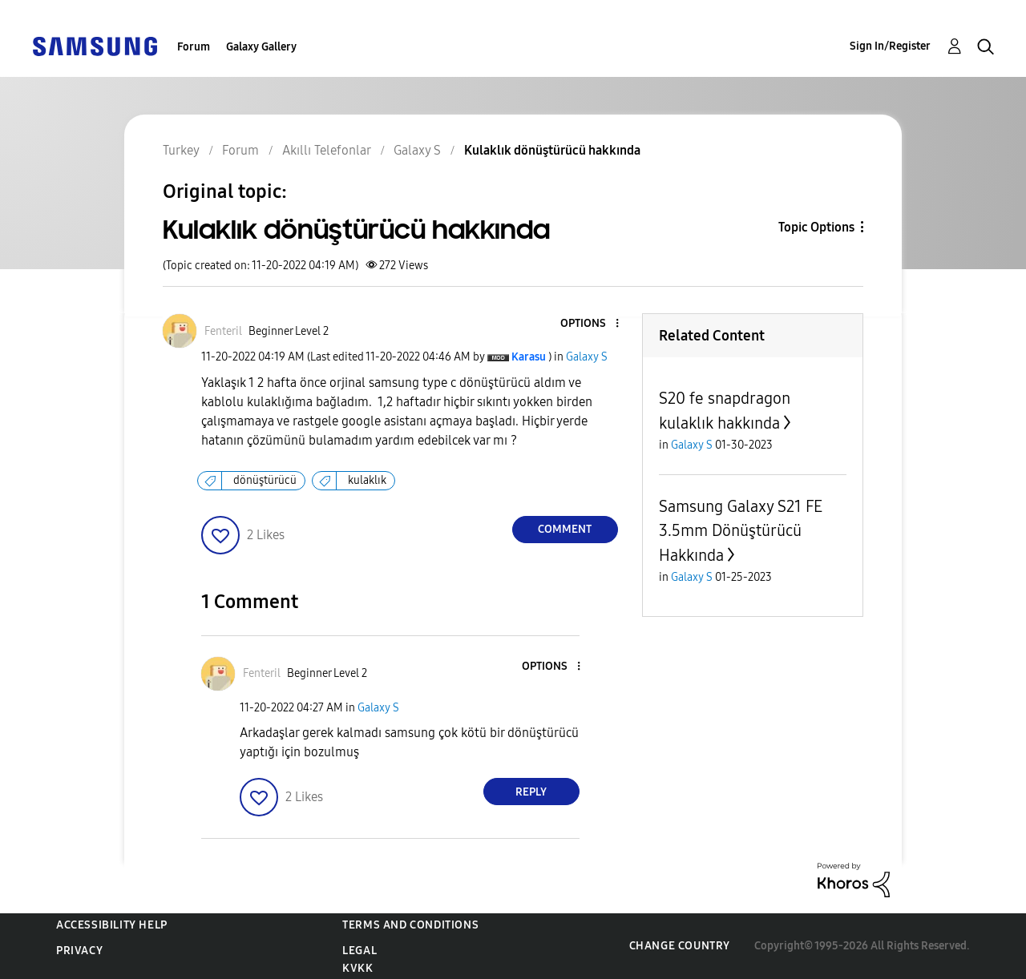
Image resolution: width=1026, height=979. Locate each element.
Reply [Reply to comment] (531, 792)
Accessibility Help (112, 925)
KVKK (357, 968)
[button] (590, 324)
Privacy (79, 950)
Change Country (679, 946)
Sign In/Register (890, 46)
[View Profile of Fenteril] (223, 331)
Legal (359, 950)
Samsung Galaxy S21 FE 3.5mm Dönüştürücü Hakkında (740, 531)
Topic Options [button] (816, 227)
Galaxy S (587, 357)
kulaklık (367, 480)
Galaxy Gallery (261, 47)
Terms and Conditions (410, 925)
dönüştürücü (265, 480)
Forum (193, 47)
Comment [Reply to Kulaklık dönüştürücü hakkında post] (565, 529)
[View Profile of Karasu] (528, 357)
